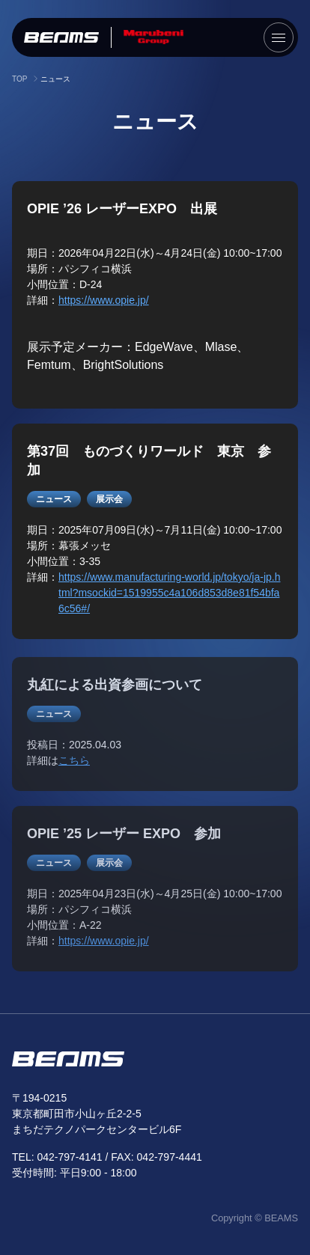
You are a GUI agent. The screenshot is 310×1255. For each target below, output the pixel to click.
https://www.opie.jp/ (103, 300)
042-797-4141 (69, 1157)
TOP (19, 79)
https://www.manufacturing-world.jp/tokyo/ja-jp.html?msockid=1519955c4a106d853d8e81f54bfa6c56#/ (169, 592)
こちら (74, 764)
